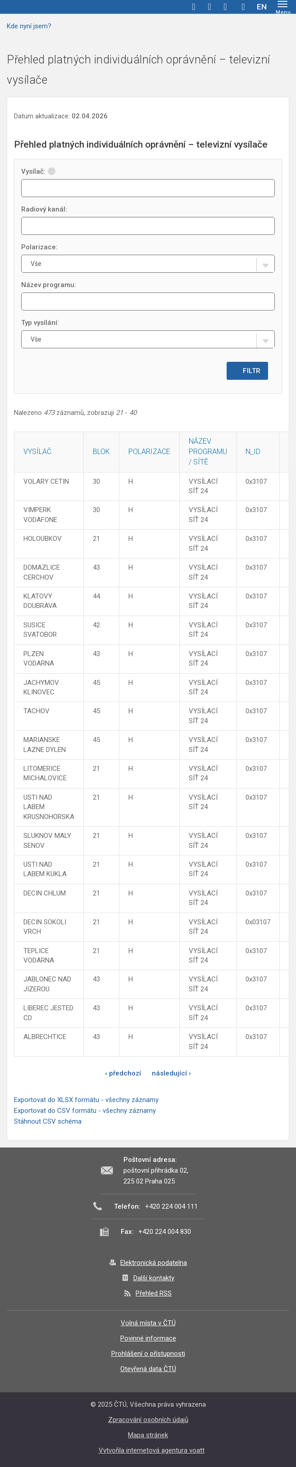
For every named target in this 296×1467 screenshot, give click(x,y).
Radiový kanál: (44, 209)
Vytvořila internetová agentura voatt (152, 1450)
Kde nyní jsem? (29, 26)
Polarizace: (39, 247)
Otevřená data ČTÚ (148, 1369)
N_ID (253, 451)
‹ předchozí (123, 1073)
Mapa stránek (148, 1435)
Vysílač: (38, 171)
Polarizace (149, 451)
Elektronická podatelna (153, 1263)
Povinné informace (148, 1338)
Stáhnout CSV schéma (48, 1121)
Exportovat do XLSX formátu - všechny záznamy (86, 1100)
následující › (171, 1073)
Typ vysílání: (40, 323)
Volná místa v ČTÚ (148, 1323)
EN (262, 6)
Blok (101, 451)
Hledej (243, 6)
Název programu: (48, 285)
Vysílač (37, 451)
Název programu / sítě (208, 451)
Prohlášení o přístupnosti (148, 1354)
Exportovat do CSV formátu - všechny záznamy (85, 1111)
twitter (209, 6)
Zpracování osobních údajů (148, 1420)
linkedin (225, 6)
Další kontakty (153, 1278)
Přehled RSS (154, 1293)
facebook (193, 6)
